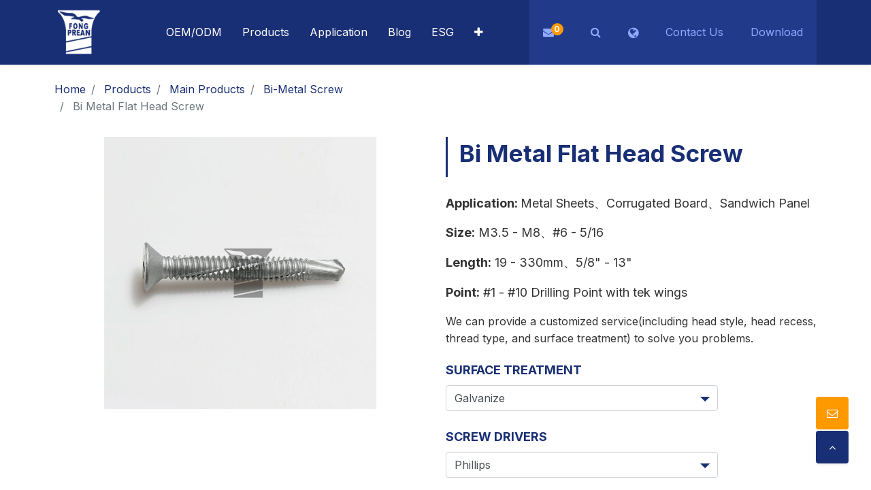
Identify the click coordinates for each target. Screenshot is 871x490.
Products (127, 89)
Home (70, 89)
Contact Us (694, 32)
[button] (478, 32)
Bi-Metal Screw (303, 89)
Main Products (207, 89)
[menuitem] (338, 32)
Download (777, 32)
